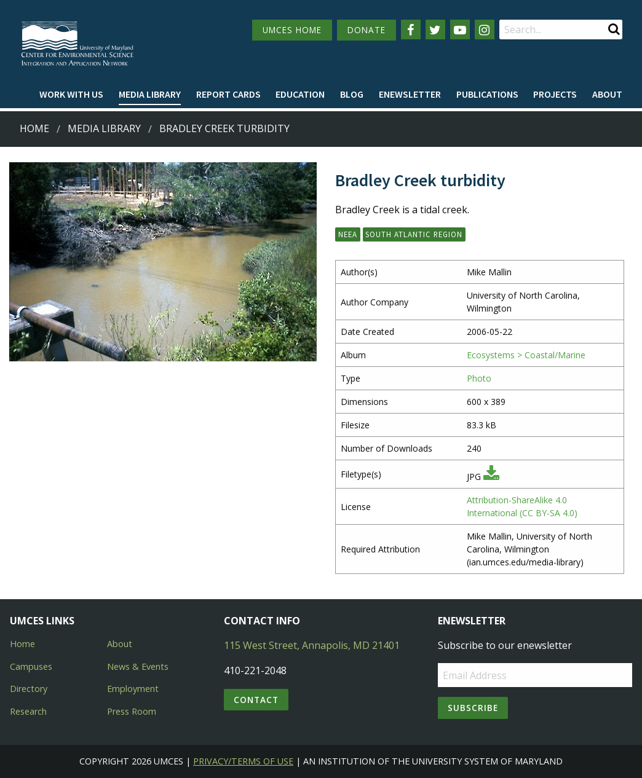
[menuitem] (71, 94)
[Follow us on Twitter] (435, 29)
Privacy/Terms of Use (243, 761)
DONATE (366, 30)
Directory (28, 688)
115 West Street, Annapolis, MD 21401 (312, 645)
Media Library (150, 94)
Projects (555, 94)
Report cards (228, 94)
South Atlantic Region (413, 234)
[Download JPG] (491, 476)
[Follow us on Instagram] (484, 29)
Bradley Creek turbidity (224, 128)
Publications (487, 94)
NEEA (347, 234)
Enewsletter (410, 94)
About (607, 94)
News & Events (137, 666)
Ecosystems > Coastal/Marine (526, 355)
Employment (133, 688)
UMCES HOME (292, 30)
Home (34, 128)
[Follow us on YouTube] (460, 29)
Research (28, 711)
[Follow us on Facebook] (411, 29)
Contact (256, 699)
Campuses (31, 666)
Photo (479, 378)
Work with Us (71, 94)
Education (300, 94)
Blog (351, 94)
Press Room (131, 711)
